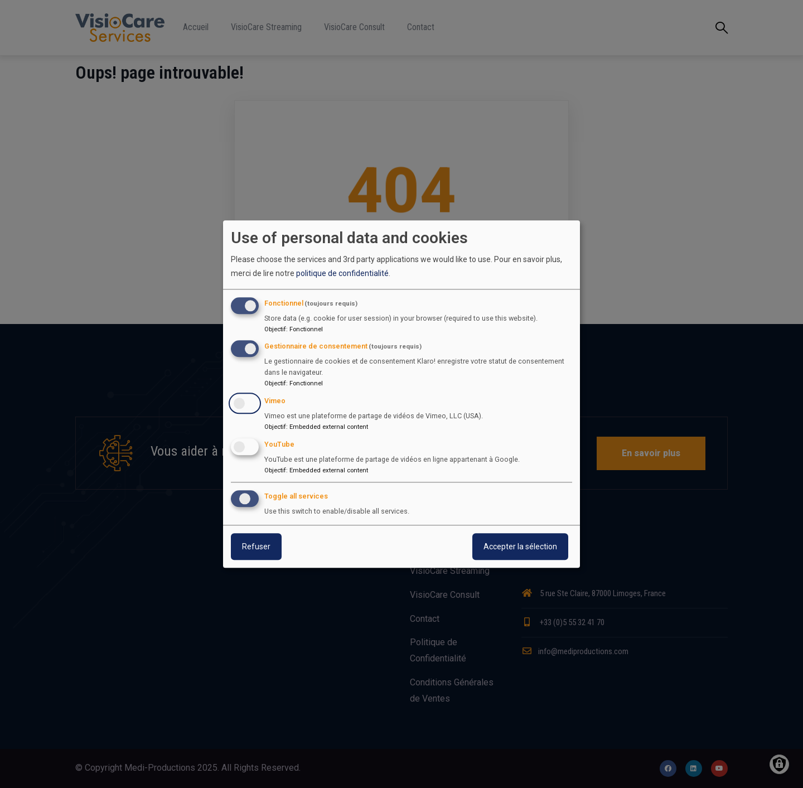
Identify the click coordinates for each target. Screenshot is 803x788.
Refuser (256, 546)
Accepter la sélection (520, 546)
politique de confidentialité (342, 273)
